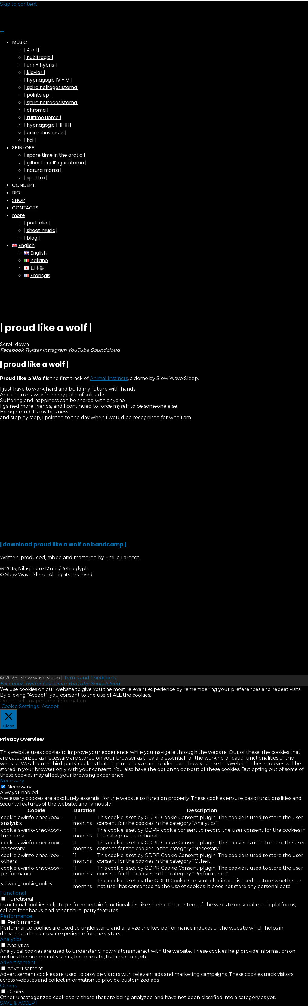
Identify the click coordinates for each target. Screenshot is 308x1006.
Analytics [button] (10, 939)
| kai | (30, 140)
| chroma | (36, 110)
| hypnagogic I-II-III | (47, 125)
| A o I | (31, 49)
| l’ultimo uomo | (42, 117)
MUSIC (19, 42)
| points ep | (38, 94)
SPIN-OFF (23, 147)
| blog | (32, 237)
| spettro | (36, 177)
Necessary (19, 787)
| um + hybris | (40, 64)
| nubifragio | (38, 57)
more (18, 215)
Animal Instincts (109, 378)
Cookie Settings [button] (20, 706)
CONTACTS (25, 207)
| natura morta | (43, 170)
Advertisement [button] (18, 962)
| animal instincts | (45, 132)
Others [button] (8, 986)
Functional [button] (13, 893)
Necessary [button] (12, 781)
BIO (16, 192)
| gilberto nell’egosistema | (55, 162)
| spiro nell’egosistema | (52, 87)
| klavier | (34, 72)
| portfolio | (37, 222)
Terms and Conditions (90, 678)
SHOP (18, 200)
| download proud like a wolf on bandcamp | (63, 544)
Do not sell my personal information (43, 701)
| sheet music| (40, 230)
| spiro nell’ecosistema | (52, 102)
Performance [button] (16, 916)
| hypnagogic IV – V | (48, 79)
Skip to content (18, 4)
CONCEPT (23, 185)
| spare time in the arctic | (54, 155)
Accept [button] (50, 706)
